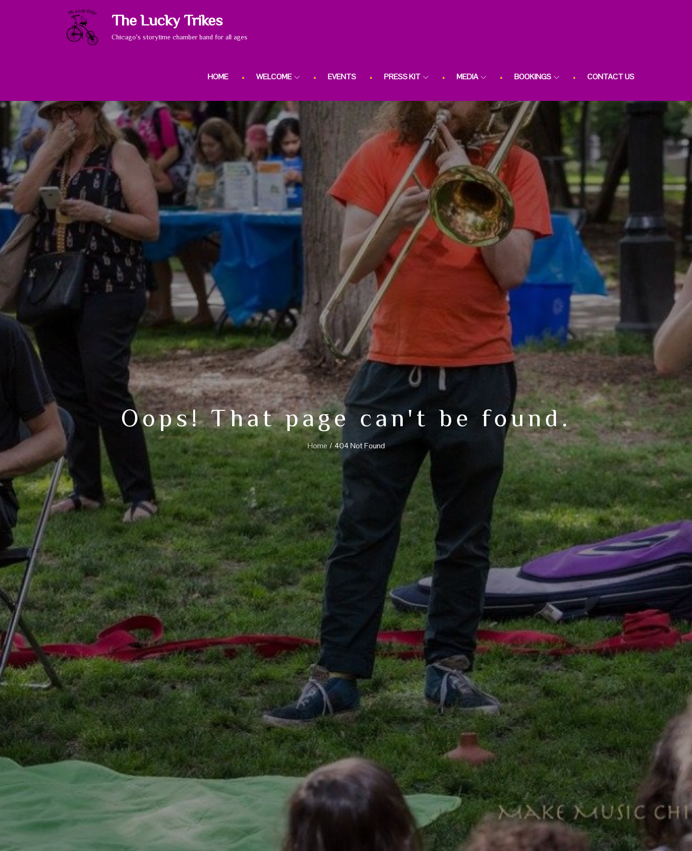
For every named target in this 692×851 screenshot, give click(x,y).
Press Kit (406, 77)
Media (471, 77)
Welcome (278, 77)
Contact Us (610, 77)
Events (342, 77)
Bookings (536, 77)
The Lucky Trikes (166, 20)
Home (218, 77)
